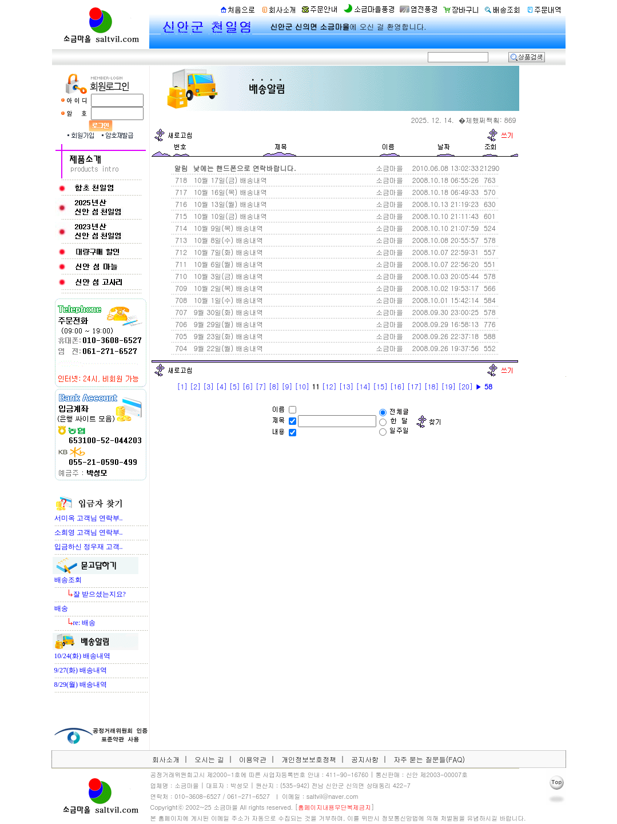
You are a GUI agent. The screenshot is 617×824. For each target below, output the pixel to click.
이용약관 (252, 759)
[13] (346, 386)
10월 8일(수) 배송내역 (228, 240)
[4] (221, 386)
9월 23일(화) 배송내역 (228, 336)
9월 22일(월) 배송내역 (228, 348)
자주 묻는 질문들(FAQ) (429, 759)
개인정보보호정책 (308, 759)
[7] (261, 386)
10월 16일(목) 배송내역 (230, 192)
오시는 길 (209, 759)
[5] (234, 386)
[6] (247, 386)
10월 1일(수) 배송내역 (228, 300)
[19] (448, 386)
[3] (208, 386)
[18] (431, 386)
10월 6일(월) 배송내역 (228, 264)
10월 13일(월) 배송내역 (230, 204)
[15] (380, 386)
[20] (465, 386)
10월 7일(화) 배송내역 (228, 252)
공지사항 (365, 759)
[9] (287, 386)
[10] (301, 386)
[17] (414, 386)
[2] (195, 386)
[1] (182, 386)
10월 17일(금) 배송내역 (230, 180)
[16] (397, 386)
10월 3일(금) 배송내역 (228, 276)
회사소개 (166, 759)
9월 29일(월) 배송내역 (228, 324)
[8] (274, 386)
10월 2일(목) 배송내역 (228, 288)
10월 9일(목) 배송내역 (228, 228)
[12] (329, 386)
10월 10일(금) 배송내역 (230, 216)
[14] (363, 386)
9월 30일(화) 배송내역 (228, 312)
